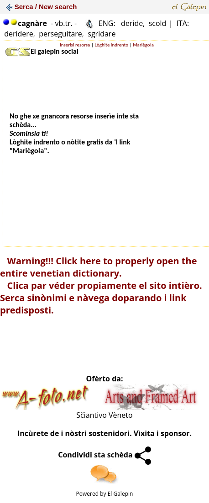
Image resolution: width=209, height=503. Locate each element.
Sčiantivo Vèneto (104, 415)
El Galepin (120, 494)
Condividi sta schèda (104, 455)
